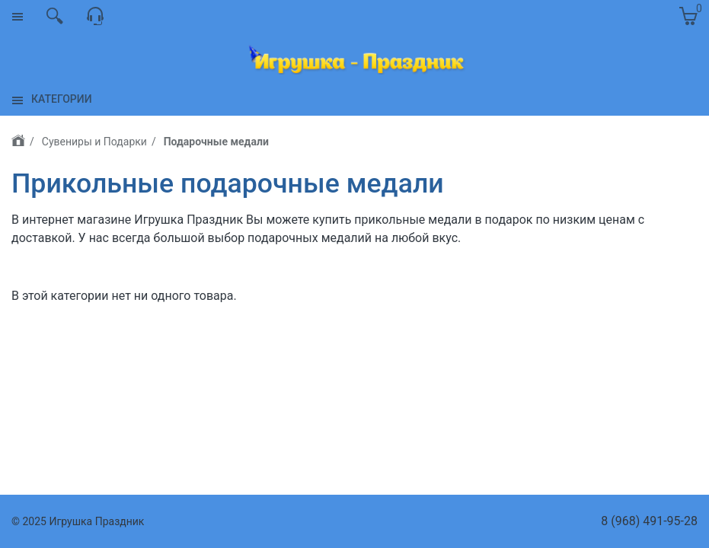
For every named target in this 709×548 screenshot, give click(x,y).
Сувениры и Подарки (94, 141)
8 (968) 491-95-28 (649, 521)
